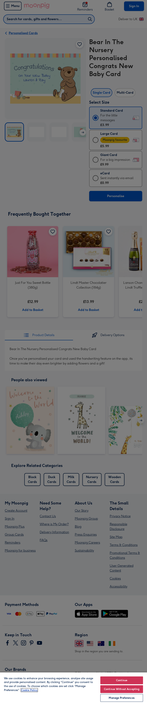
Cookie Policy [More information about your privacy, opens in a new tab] (29, 690)
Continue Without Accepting (121, 689)
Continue (121, 680)
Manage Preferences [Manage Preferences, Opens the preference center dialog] (121, 697)
